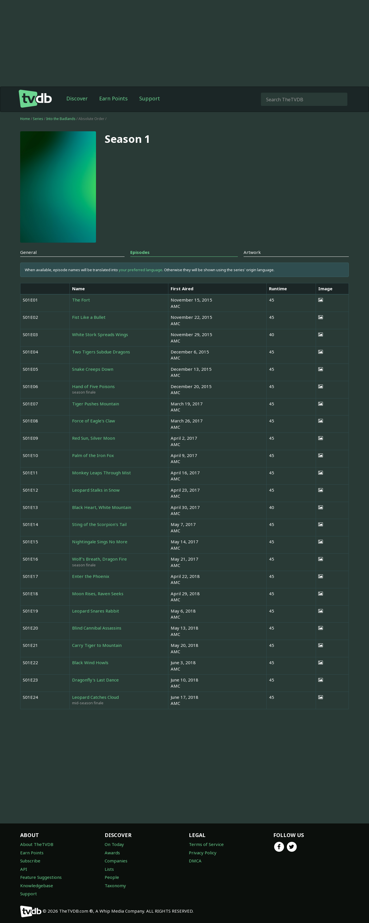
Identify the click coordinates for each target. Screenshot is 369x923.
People (112, 877)
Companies (116, 861)
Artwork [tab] (252, 252)
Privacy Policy (202, 852)
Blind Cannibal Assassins (96, 628)
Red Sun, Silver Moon (93, 438)
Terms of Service (206, 844)
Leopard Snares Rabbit (95, 611)
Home (25, 118)
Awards (112, 852)
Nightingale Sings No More (99, 541)
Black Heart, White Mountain (101, 507)
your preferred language (140, 269)
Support (149, 98)
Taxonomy (115, 885)
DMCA (195, 861)
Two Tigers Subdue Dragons (101, 352)
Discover (77, 98)
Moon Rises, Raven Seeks (97, 593)
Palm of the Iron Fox (93, 455)
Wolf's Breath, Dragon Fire (99, 559)
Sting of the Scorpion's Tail (99, 524)
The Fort (81, 300)
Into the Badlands (61, 118)
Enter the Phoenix (90, 576)
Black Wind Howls (90, 662)
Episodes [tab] (140, 252)
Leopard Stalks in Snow (96, 490)
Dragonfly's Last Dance (95, 680)
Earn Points (113, 98)
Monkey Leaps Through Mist (101, 472)
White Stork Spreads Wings (100, 334)
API (23, 869)
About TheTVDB (36, 844)
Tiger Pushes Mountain (95, 404)
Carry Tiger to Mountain (97, 645)
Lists (109, 869)
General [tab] (28, 252)
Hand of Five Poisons (93, 386)
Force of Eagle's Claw (93, 421)
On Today (114, 844)
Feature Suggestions (41, 877)
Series (38, 118)
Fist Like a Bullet (89, 317)
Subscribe (30, 861)
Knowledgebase (36, 885)
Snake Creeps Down (92, 369)
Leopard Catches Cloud (95, 697)
